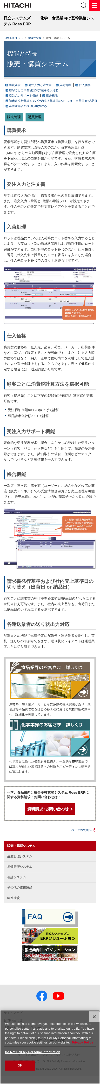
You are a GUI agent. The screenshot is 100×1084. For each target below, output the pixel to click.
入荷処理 (65, 85)
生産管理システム (19, 856)
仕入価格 (85, 85)
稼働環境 (13, 898)
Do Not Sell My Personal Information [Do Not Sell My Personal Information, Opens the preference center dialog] (32, 1052)
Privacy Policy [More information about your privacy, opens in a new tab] (82, 1042)
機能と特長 (34, 37)
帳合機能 (52, 95)
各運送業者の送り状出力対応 (28, 106)
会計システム (16, 877)
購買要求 (14, 85)
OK (20, 1065)
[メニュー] (94, 5)
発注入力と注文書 (40, 85)
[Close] (94, 1016)
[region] (50, 1047)
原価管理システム (19, 866)
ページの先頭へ (81, 830)
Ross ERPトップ (13, 37)
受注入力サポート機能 (23, 95)
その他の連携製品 (19, 887)
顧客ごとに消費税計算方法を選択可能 (33, 90)
